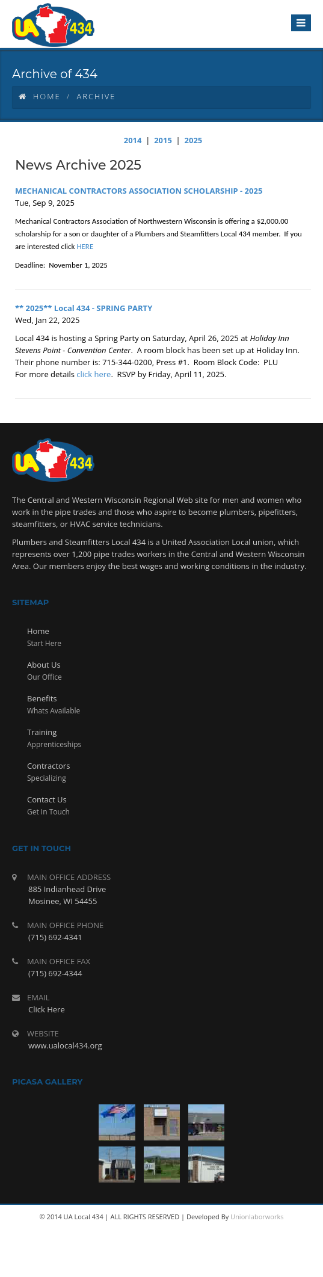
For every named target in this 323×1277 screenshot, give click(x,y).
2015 (163, 140)
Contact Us (47, 799)
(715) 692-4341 (55, 937)
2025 (194, 140)
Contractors (48, 765)
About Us (44, 664)
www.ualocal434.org (65, 1045)
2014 (133, 140)
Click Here (46, 1009)
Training (42, 732)
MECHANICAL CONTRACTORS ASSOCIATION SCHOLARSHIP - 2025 (138, 190)
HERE (84, 246)
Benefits (42, 698)
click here (93, 374)
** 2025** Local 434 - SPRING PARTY (83, 308)
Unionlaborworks (256, 1216)
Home (40, 96)
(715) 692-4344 (55, 973)
